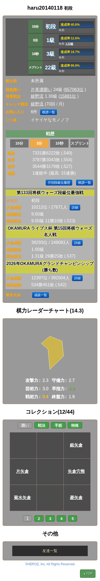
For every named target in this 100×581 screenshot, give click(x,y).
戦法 (41, 425)
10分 (19, 143)
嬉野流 (37, 96)
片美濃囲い (41, 89)
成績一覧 (40, 295)
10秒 (59, 143)
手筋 (58, 425)
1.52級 (69, 43)
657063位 (74, 89)
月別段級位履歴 (59, 182)
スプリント (80, 143)
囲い (25, 425)
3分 (39, 143)
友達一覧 (49, 551)
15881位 (68, 96)
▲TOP (88, 573)
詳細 (75, 207)
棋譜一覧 (48, 112)
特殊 (75, 425)
